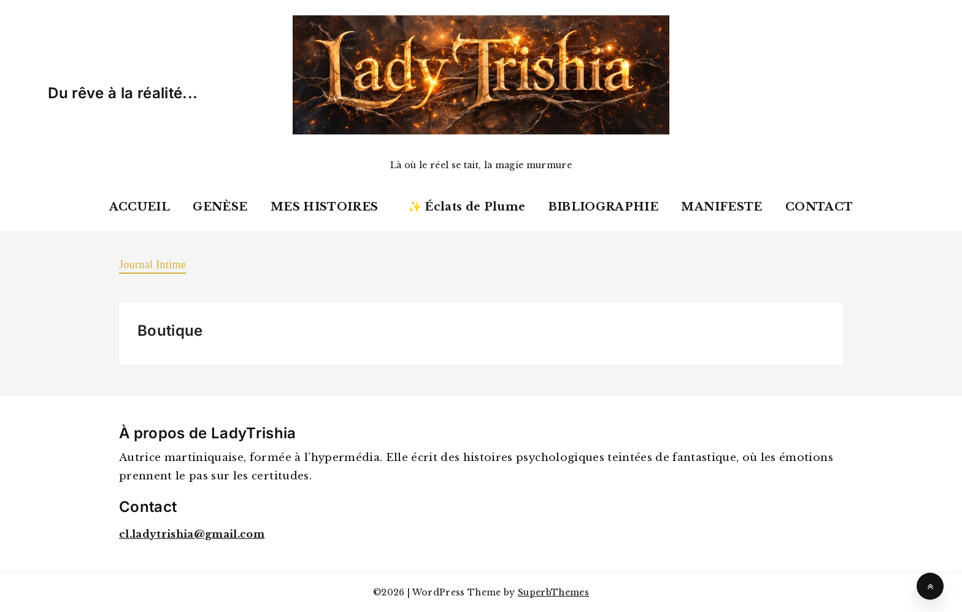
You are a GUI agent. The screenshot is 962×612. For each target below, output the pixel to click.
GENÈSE (220, 207)
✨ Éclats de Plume (467, 207)
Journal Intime (152, 264)
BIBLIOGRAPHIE (603, 207)
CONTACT (819, 207)
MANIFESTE (721, 207)
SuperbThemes (553, 592)
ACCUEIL (139, 207)
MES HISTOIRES (324, 207)
